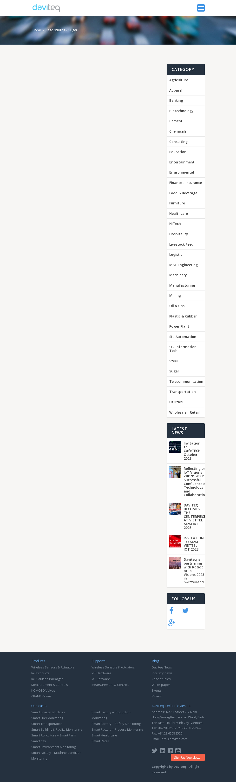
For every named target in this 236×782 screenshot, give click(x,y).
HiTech (175, 223)
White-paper (161, 684)
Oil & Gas (176, 305)
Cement (176, 121)
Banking (176, 100)
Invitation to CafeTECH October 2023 (192, 450)
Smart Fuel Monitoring (47, 718)
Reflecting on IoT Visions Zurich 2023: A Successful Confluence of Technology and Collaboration (195, 481)
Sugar (72, 30)
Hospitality (178, 234)
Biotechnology (181, 110)
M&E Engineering (183, 265)
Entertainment (182, 162)
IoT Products (40, 673)
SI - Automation (182, 336)
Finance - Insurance (185, 182)
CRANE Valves (41, 696)
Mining (175, 295)
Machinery (178, 275)
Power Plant (179, 326)
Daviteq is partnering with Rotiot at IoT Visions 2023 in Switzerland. (194, 570)
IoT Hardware (101, 673)
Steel (173, 361)
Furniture (177, 203)
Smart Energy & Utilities (48, 712)
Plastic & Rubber (183, 316)
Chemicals (177, 131)
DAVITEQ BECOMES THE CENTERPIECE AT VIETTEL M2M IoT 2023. (195, 516)
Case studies (55, 30)
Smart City (38, 741)
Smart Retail (100, 741)
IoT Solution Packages (47, 679)
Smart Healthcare (104, 735)
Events (157, 690)
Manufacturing (182, 285)
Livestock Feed (181, 244)
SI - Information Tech (183, 348)
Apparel (175, 90)
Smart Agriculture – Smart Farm (53, 735)
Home (37, 30)
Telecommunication (186, 381)
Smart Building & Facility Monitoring (56, 729)
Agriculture (178, 80)
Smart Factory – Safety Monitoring (116, 723)
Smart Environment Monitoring (53, 747)
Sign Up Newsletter (188, 757)
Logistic (175, 254)
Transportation (182, 391)
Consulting (178, 141)
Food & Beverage (183, 193)
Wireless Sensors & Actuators (53, 667)
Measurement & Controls (49, 684)
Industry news (162, 673)
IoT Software (101, 679)
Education (177, 151)
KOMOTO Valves (43, 690)
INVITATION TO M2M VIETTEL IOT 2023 (194, 544)
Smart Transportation (47, 723)
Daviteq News (162, 667)
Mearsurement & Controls (110, 684)
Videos (157, 696)
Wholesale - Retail (184, 412)
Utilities (176, 402)
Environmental (181, 172)
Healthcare (178, 213)
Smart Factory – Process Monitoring (117, 729)
